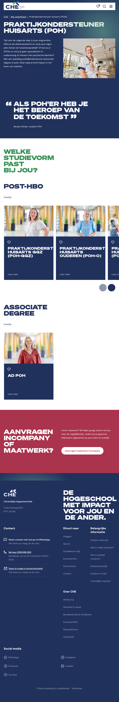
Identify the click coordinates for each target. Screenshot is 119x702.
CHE (6, 16)
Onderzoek (68, 636)
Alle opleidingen (18, 16)
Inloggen (67, 536)
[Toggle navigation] (111, 6)
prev (103, 287)
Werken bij (68, 599)
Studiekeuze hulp (71, 551)
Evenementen (70, 558)
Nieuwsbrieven (70, 629)
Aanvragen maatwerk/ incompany (82, 450)
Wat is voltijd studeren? (102, 547)
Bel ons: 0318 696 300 (20, 552)
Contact (67, 573)
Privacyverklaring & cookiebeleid (53, 688)
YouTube (12, 674)
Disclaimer (77, 688)
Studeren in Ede (98, 573)
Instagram (70, 657)
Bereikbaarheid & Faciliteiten (77, 614)
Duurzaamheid (70, 622)
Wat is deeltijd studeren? (97, 557)
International (69, 566)
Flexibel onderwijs (99, 540)
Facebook (13, 666)
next (111, 287)
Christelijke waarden (100, 581)
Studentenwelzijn (98, 566)
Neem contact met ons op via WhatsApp (29, 539)
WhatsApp (13, 657)
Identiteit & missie (72, 607)
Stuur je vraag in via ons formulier (26, 568)
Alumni (66, 543)
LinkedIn (69, 666)
